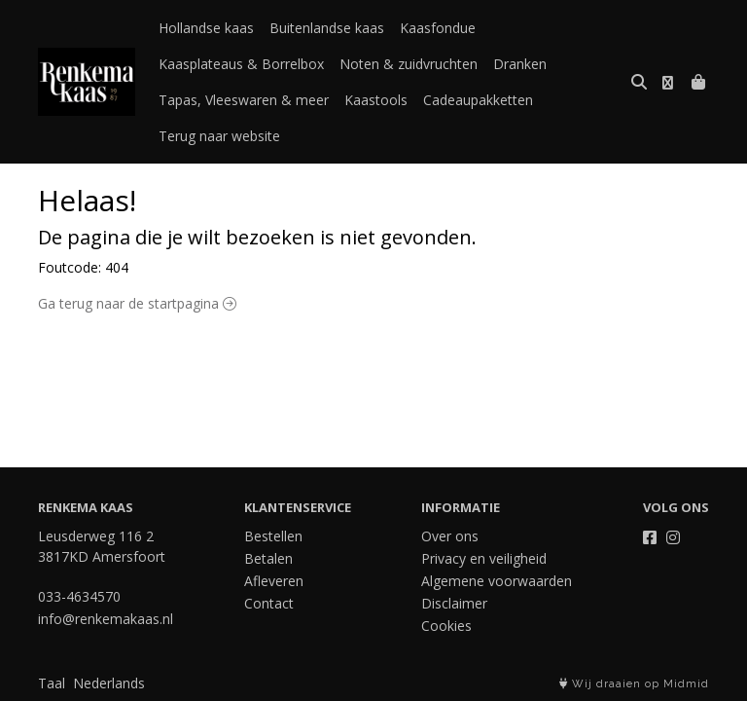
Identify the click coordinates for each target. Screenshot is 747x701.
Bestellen (273, 536)
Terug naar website (219, 136)
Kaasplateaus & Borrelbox (241, 64)
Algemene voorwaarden (496, 581)
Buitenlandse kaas (326, 27)
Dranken (520, 64)
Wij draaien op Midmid (634, 684)
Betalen (268, 558)
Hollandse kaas (206, 27)
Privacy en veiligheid (484, 558)
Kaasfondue (438, 27)
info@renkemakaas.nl (105, 618)
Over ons (450, 536)
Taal (51, 683)
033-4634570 (79, 596)
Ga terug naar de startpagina (137, 303)
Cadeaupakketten (478, 100)
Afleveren (273, 581)
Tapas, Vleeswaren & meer (244, 100)
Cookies (446, 625)
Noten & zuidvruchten (408, 64)
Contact (269, 603)
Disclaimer (454, 603)
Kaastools (376, 100)
